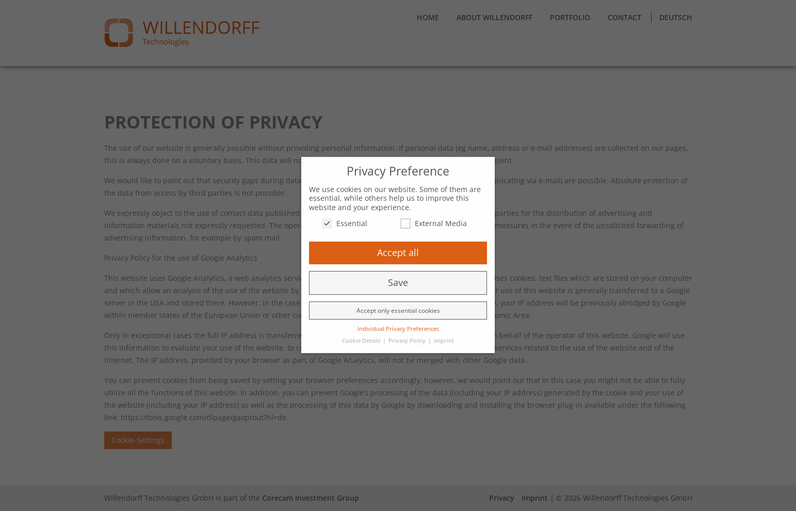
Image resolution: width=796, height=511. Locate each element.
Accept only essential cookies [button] (398, 305)
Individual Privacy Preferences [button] (398, 323)
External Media (433, 218)
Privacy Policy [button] (407, 335)
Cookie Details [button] (362, 335)
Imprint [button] (444, 335)
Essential (344, 218)
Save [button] (398, 277)
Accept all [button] (398, 247)
